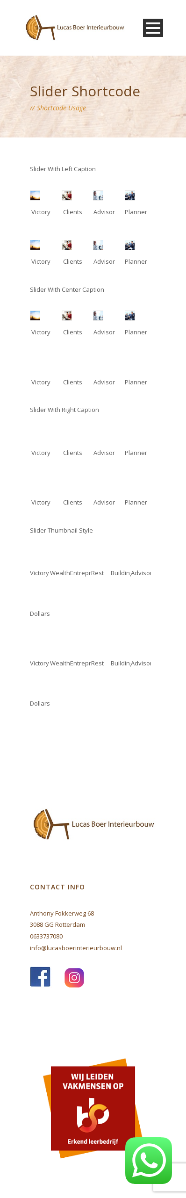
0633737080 (46, 936)
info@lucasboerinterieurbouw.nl (76, 948)
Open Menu (153, 28)
